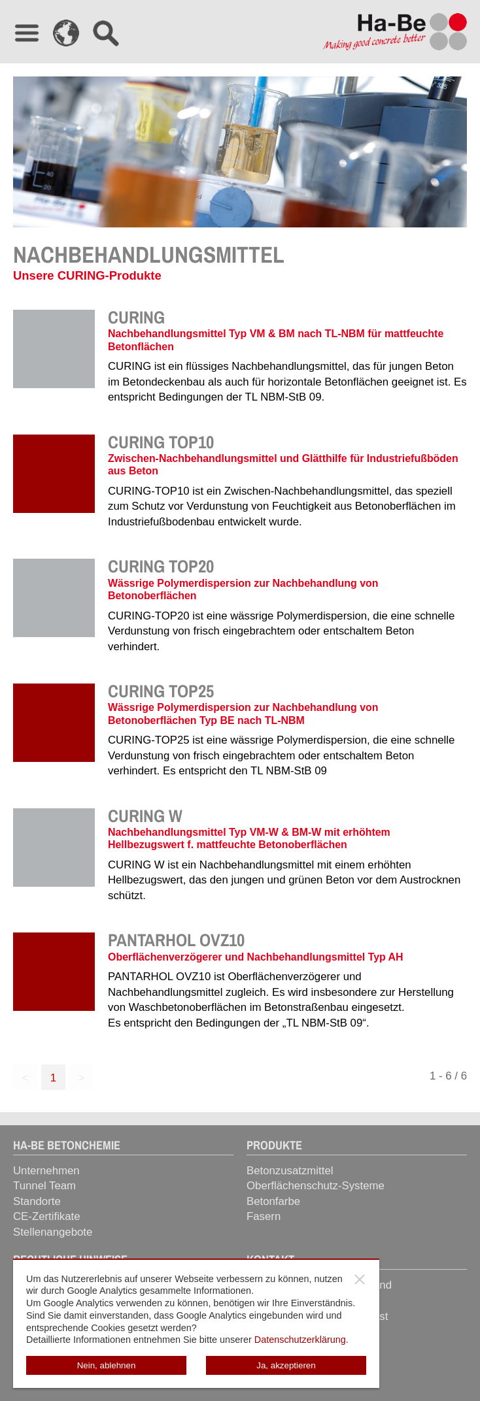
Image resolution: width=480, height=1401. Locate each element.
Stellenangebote (52, 1232)
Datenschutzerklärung (300, 1339)
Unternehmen (46, 1170)
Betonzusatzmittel (290, 1170)
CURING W (145, 815)
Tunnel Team (44, 1185)
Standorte (37, 1201)
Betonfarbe (273, 1201)
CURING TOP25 (161, 690)
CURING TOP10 (161, 441)
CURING (136, 317)
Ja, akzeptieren (285, 1365)
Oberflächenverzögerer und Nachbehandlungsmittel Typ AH (255, 957)
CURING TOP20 (161, 566)
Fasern (264, 1216)
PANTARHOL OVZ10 (176, 939)
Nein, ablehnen (106, 1365)
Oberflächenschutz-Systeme (316, 1185)
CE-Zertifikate (46, 1216)
